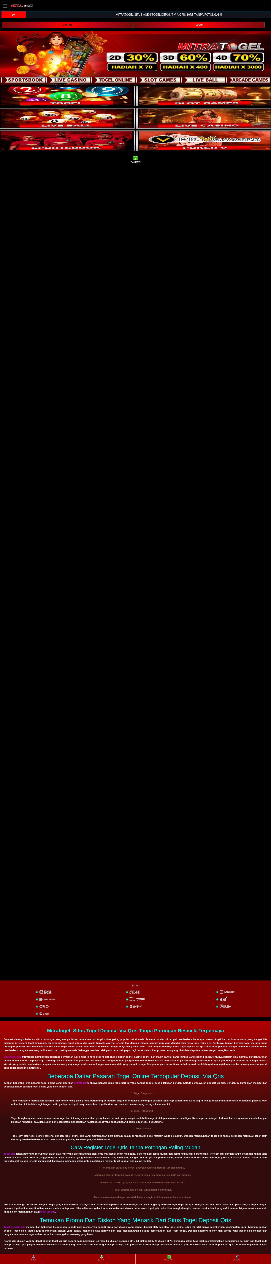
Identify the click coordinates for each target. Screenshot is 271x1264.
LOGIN (199, 25)
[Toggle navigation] (5, 6)
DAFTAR (67, 25)
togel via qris (47, 1211)
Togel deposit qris (14, 1227)
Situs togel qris (12, 1056)
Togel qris (9, 1153)
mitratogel (80, 1083)
